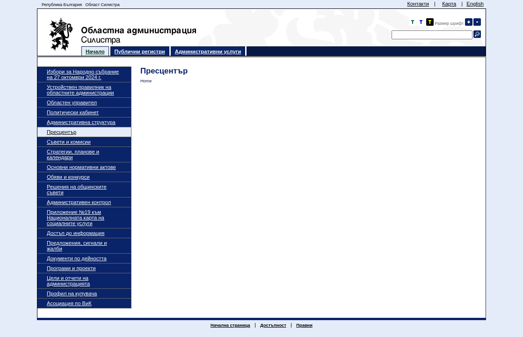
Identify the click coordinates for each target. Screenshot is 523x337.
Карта (449, 4)
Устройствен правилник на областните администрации (80, 89)
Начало (95, 51)
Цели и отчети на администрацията (68, 280)
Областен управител (72, 102)
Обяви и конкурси (68, 177)
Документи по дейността (77, 258)
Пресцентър (61, 132)
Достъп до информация (75, 233)
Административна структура (81, 122)
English (475, 4)
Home (146, 81)
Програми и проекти (71, 268)
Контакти (418, 4)
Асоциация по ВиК (69, 303)
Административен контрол (79, 202)
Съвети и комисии (69, 142)
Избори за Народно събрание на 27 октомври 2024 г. (83, 74)
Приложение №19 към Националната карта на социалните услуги (75, 217)
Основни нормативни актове (81, 167)
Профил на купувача (72, 293)
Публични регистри (140, 51)
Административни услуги (208, 51)
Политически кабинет (73, 112)
